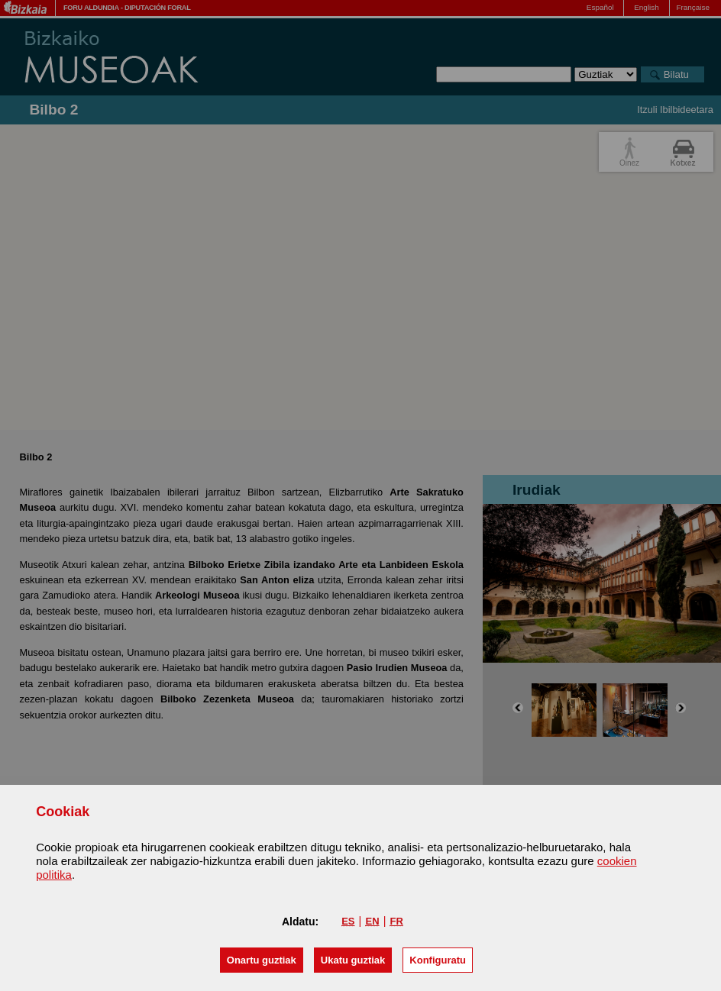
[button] (261, 960)
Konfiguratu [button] (437, 960)
